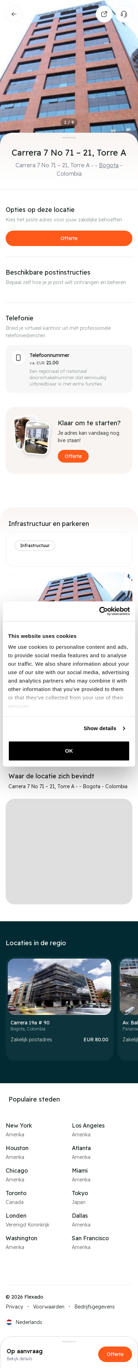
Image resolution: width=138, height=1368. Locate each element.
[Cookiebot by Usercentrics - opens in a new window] (99, 611)
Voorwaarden (48, 1307)
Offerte (69, 238)
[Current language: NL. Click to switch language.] (24, 1322)
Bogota (109, 165)
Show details (100, 728)
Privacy (14, 1307)
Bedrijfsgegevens (94, 1307)
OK (69, 751)
